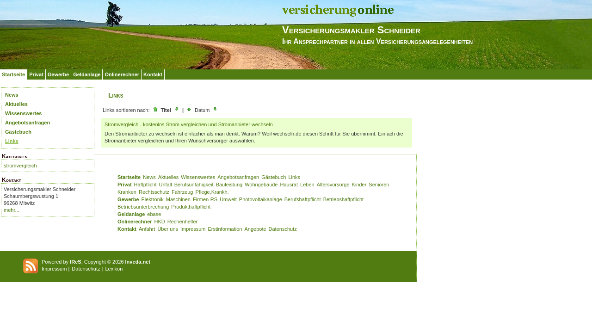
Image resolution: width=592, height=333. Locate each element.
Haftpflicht (145, 184)
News (11, 95)
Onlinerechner (122, 74)
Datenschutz (283, 229)
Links (11, 141)
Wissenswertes (23, 113)
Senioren (379, 184)
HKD (159, 221)
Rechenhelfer (182, 221)
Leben (307, 184)
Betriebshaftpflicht (343, 199)
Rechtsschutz (154, 192)
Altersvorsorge (333, 184)
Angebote (255, 229)
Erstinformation (225, 229)
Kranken (126, 192)
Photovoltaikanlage (260, 199)
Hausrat (289, 184)
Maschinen (178, 199)
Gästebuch (18, 132)
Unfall (165, 184)
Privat (36, 74)
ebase (154, 214)
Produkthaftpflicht (190, 207)
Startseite (13, 74)
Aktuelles (16, 104)
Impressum (192, 229)
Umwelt (228, 199)
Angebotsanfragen (27, 122)
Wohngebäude (261, 184)
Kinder (359, 184)
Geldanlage (86, 74)
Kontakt (152, 74)
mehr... (11, 210)
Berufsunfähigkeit (194, 184)
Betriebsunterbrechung (143, 207)
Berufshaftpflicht (302, 199)
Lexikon (114, 268)
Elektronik (152, 199)
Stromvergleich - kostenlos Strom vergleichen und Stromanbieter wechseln (189, 124)
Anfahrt (147, 229)
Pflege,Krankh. (212, 192)
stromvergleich (20, 165)
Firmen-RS (205, 199)
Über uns (167, 229)
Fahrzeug (182, 192)
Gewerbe (58, 74)
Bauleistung (229, 184)
